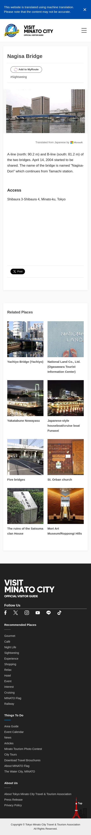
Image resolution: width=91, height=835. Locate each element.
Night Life (10, 647)
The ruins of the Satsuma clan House (25, 531)
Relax (7, 669)
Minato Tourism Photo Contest (23, 749)
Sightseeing (11, 652)
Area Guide (11, 726)
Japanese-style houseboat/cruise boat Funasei (64, 425)
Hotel (7, 675)
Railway (9, 703)
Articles (8, 743)
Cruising (9, 692)
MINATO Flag (12, 698)
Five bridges (16, 479)
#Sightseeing (18, 77)
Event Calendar (14, 732)
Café (7, 641)
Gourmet (9, 635)
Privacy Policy (13, 805)
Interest (9, 686)
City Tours (10, 754)
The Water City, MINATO (19, 771)
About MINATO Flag (16, 765)
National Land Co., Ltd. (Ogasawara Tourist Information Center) (64, 366)
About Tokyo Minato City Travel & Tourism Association (37, 794)
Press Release (13, 799)
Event (7, 681)
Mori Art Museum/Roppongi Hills (65, 531)
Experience (11, 658)
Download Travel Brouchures (22, 760)
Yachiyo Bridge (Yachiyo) (25, 361)
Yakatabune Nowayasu (23, 420)
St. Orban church (60, 479)
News (7, 737)
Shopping (10, 664)
